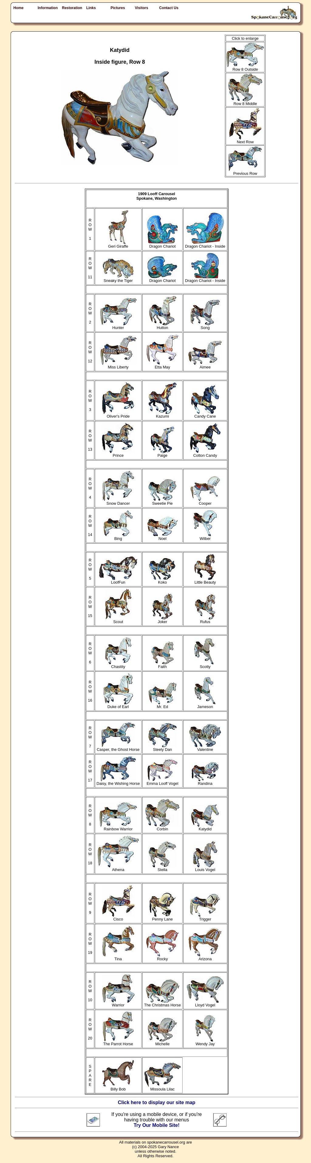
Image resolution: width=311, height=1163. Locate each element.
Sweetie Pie (162, 501)
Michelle (162, 1042)
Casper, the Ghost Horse (118, 748)
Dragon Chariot (162, 244)
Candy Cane (205, 414)
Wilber (205, 537)
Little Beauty (205, 580)
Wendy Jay (205, 1042)
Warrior (118, 1003)
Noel (162, 537)
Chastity (118, 665)
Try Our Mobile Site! (156, 1125)
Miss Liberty (118, 365)
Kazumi (162, 414)
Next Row (245, 140)
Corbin (162, 827)
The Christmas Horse (162, 1003)
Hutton (162, 326)
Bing (118, 537)
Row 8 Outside (245, 67)
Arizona (205, 957)
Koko (162, 580)
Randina (205, 782)
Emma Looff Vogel (162, 782)
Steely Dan (162, 748)
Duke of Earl (118, 705)
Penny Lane (162, 917)
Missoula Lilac (162, 1087)
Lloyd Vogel (205, 1003)
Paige (162, 453)
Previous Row (245, 172)
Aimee (205, 365)
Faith (162, 665)
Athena (118, 868)
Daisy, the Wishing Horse (118, 782)
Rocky (162, 957)
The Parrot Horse (118, 1042)
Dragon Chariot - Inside (205, 244)
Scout (118, 620)
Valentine (205, 748)
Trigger (205, 917)
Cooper (205, 501)
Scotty (205, 665)
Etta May (162, 365)
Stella (162, 868)
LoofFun (118, 580)
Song (205, 326)
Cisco (118, 917)
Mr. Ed (162, 705)
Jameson (205, 705)
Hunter (118, 326)
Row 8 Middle (245, 102)
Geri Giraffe (118, 244)
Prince (118, 453)
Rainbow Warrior (118, 827)
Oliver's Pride (118, 414)
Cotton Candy (205, 453)
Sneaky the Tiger (118, 279)
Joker (162, 620)
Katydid (205, 827)
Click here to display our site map (156, 1102)
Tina (118, 957)
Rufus (205, 620)
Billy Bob (118, 1087)
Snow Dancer (118, 501)
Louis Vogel (205, 868)
